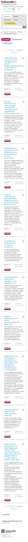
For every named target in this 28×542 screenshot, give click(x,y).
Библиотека (5, 32)
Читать (7, 94)
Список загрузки (8, 9)
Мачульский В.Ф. (19, 264)
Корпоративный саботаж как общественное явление (11, 413)
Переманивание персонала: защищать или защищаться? (11, 280)
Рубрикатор (7, 16)
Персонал (20, 32)
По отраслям (17, 39)
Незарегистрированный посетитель (13, 6)
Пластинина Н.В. (19, 182)
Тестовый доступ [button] (10, 23)
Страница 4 (20, 50)
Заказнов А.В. (18, 431)
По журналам (7, 43)
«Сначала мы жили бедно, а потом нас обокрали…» (10, 244)
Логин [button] (18, 9)
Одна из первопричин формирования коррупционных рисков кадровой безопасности (11, 200)
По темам (6, 39)
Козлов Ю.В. (18, 494)
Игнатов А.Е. (18, 88)
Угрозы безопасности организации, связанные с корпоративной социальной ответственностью (12, 107)
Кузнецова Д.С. (19, 135)
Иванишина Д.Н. (19, 397)
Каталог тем (13, 32)
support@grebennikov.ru (7, 536)
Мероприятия (7, 19)
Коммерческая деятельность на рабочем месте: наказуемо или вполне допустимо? (11, 153)
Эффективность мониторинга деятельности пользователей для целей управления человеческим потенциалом (11, 363)
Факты (16, 19)
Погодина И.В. (18, 343)
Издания (15, 16)
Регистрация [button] (6, 11)
